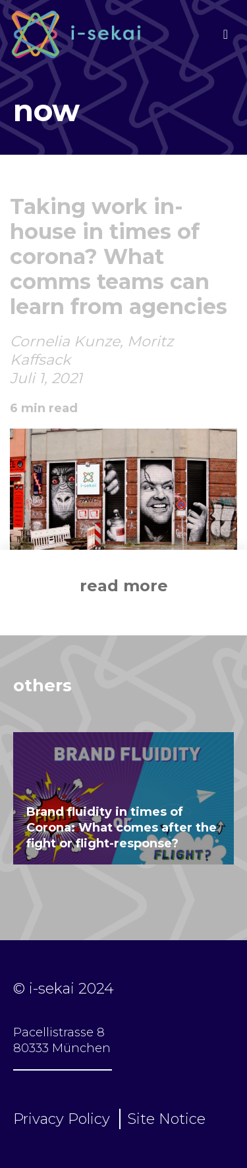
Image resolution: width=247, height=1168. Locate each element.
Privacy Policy (61, 1119)
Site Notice (166, 1119)
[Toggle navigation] (225, 34)
